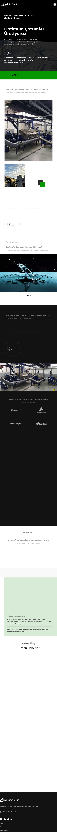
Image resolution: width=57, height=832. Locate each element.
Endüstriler (4, 830)
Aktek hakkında (11, 215)
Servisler (3, 827)
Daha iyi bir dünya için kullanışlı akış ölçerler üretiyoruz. (20, 16)
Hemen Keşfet (11, 340)
